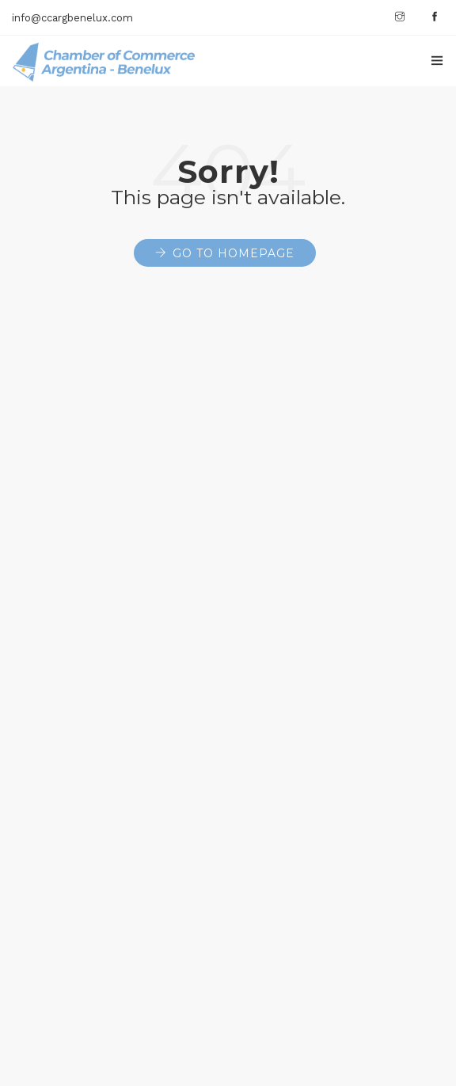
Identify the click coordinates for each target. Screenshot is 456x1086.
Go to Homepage (233, 253)
